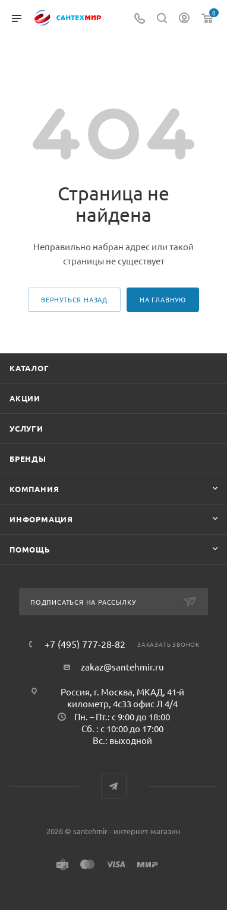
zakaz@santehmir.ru (122, 666)
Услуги (26, 428)
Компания (34, 489)
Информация (41, 519)
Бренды (28, 459)
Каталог (29, 368)
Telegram (114, 786)
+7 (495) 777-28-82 (85, 644)
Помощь (30, 549)
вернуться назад (74, 299)
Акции (25, 398)
